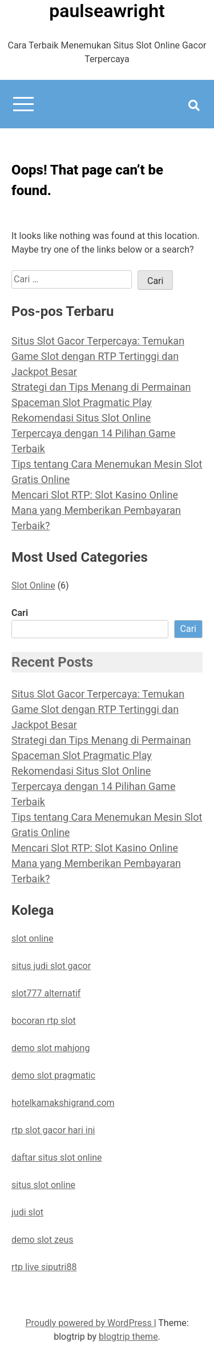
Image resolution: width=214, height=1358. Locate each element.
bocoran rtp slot (43, 1020)
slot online (32, 938)
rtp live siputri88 (43, 1267)
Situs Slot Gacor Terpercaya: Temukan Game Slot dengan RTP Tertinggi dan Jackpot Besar (97, 356)
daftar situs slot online (56, 1157)
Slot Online (33, 585)
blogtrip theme (128, 1336)
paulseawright (106, 11)
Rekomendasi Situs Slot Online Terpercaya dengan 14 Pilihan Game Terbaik (93, 433)
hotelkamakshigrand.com (63, 1102)
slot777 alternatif (45, 993)
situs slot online (43, 1184)
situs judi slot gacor (51, 965)
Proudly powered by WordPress (89, 1323)
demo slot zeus (42, 1239)
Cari (19, 612)
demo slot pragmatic (53, 1075)
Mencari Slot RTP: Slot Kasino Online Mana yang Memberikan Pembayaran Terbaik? (96, 510)
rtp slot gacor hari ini (53, 1130)
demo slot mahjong (50, 1048)
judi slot (27, 1212)
